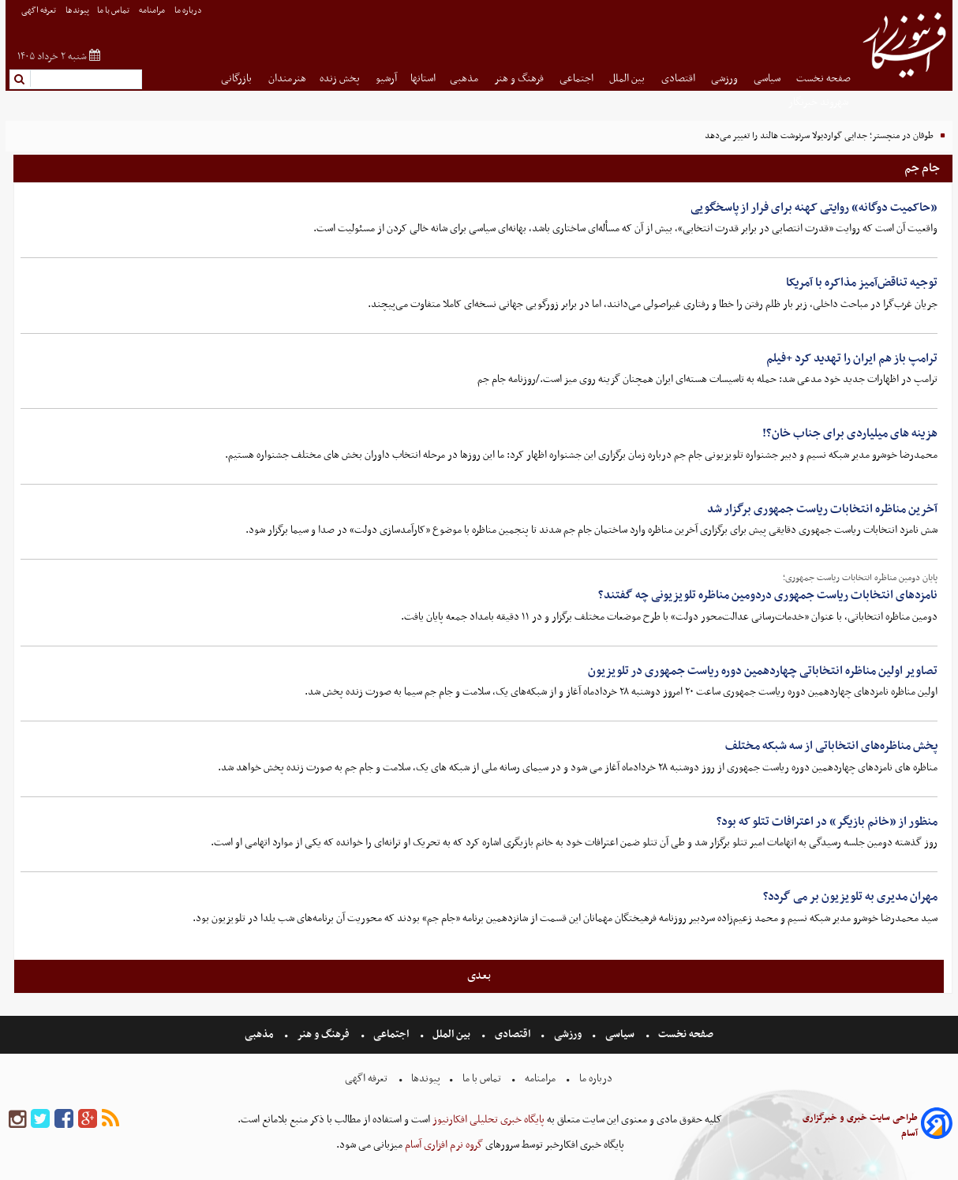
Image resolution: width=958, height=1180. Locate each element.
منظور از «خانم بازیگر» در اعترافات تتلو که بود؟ (827, 821)
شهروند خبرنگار (819, 102)
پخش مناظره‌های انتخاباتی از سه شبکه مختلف (831, 746)
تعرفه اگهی (39, 10)
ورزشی (725, 78)
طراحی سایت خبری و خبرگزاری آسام (860, 1125)
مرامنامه (153, 10)
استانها (423, 78)
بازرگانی (237, 78)
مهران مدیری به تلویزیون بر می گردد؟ (850, 896)
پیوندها (77, 10)
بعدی (479, 975)
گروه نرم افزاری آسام (442, 1145)
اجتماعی (577, 78)
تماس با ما (114, 10)
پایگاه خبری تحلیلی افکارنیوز (487, 1120)
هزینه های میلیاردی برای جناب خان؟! (849, 433)
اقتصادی (679, 78)
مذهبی (465, 78)
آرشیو (386, 78)
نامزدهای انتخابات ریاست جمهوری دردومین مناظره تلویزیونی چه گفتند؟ (767, 595)
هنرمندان (287, 78)
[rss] (110, 1119)
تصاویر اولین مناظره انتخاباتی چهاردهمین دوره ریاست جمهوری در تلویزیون (762, 671)
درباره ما (189, 10)
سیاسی (768, 78)
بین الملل (628, 78)
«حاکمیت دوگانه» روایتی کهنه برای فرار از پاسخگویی (813, 207)
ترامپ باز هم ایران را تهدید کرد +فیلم (851, 358)
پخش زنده (341, 78)
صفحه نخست (823, 78)
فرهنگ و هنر (520, 78)
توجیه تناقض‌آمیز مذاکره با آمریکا (861, 282)
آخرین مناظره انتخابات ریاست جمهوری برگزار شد (822, 509)
